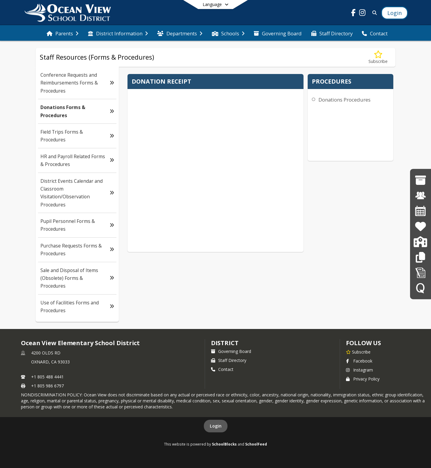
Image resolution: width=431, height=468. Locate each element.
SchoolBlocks (224, 444)
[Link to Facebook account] (353, 13)
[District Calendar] (420, 210)
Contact (222, 369)
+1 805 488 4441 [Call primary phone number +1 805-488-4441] (47, 377)
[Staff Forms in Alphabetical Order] (420, 272)
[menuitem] (62, 33)
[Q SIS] (420, 287)
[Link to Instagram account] (362, 13)
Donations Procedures (344, 99)
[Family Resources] (420, 226)
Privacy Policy (363, 379)
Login (215, 426)
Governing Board (231, 351)
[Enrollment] (420, 241)
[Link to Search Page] (373, 13)
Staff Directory (228, 360)
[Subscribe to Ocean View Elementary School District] (358, 351)
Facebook (359, 361)
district (225, 343)
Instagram (359, 370)
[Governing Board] (420, 180)
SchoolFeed (256, 444)
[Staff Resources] (420, 257)
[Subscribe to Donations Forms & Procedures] (378, 57)
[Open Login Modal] (394, 12)
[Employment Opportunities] (420, 195)
